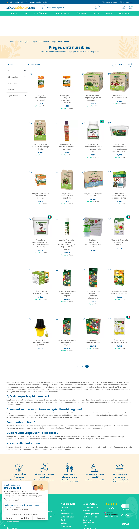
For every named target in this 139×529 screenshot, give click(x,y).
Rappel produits (89, 508)
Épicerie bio (66, 506)
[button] (4, 525)
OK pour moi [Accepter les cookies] (40, 518)
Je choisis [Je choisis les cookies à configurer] (25, 518)
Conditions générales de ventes (88, 502)
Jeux (63, 490)
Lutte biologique (67, 496)
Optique (64, 487)
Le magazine (126, 2)
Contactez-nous (109, 2)
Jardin (63, 499)
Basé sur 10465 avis (111, 496)
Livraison (86, 490)
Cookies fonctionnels (13, 507)
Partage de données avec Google (17, 509)
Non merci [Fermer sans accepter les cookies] (10, 518)
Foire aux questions (91, 493)
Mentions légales (90, 496)
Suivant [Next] (87, 346)
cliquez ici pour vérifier (89, 525)
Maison (64, 502)
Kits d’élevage (67, 493)
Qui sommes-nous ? (91, 487)
